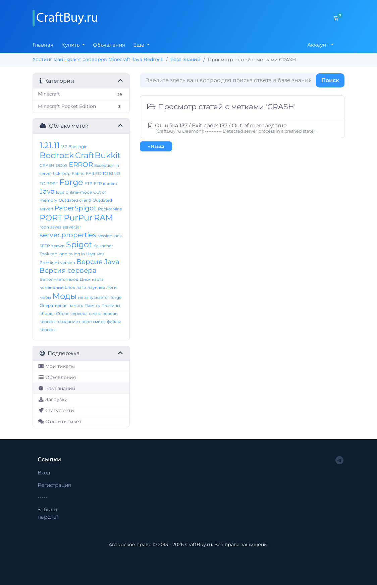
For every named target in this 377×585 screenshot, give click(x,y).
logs (60, 192)
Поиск (330, 80)
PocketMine (110, 208)
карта (98, 279)
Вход (44, 472)
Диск (85, 279)
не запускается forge (99, 297)
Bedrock (57, 155)
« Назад (156, 146)
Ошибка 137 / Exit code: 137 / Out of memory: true (242, 128)
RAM (103, 217)
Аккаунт (318, 45)
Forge (71, 182)
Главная (43, 45)
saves (55, 227)
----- (43, 497)
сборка (47, 313)
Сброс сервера (72, 313)
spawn (58, 245)
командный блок (57, 287)
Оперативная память (61, 305)
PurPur (78, 217)
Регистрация (54, 485)
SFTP (45, 245)
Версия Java (97, 262)
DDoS (61, 165)
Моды (64, 296)
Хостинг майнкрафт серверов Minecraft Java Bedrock (98, 59)
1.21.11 (50, 145)
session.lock (110, 235)
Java (47, 191)
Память (92, 305)
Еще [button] (139, 45)
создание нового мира (82, 321)
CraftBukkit (98, 155)
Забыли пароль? (48, 513)
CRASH (47, 165)
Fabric (78, 173)
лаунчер (96, 287)
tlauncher (103, 245)
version (67, 262)
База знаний (185, 59)
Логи (111, 287)
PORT (51, 217)
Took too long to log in (62, 253)
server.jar (72, 227)
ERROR (81, 164)
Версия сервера (68, 270)
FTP (89, 183)
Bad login (78, 146)
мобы (45, 297)
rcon (44, 227)
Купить (71, 45)
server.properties (68, 235)
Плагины (110, 305)
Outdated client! (75, 200)
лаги (81, 287)
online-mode (79, 192)
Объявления (109, 45)
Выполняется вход (59, 279)
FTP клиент (106, 183)
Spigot (79, 244)
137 (64, 146)
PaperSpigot (75, 208)
